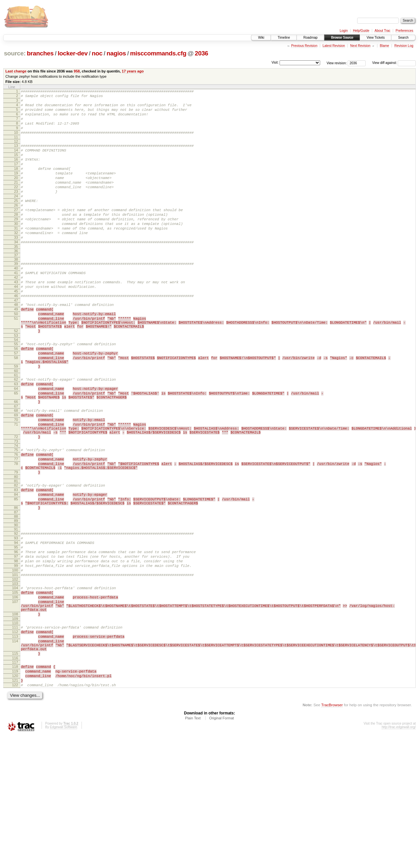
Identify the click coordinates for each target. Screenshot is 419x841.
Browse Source (342, 37)
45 (16, 328)
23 (16, 211)
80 (16, 548)
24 (16, 217)
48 (16, 344)
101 (15, 660)
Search (403, 37)
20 (16, 194)
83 (16, 562)
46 (16, 334)
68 (16, 469)
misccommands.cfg (158, 53)
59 (16, 417)
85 (16, 573)
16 (16, 172)
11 (16, 147)
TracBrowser (332, 810)
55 (16, 390)
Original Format (221, 823)
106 (15, 686)
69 (16, 474)
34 (16, 272)
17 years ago (133, 71)
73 (16, 506)
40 (16, 301)
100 (15, 655)
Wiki (261, 37)
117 (15, 763)
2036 (201, 53)
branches (40, 53)
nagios (116, 53)
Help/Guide (361, 30)
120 (15, 778)
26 (16, 228)
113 (15, 732)
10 (16, 141)
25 (16, 222)
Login (344, 30)
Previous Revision (304, 46)
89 (16, 597)
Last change (16, 71)
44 (16, 323)
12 (16, 151)
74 (16, 510)
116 (15, 758)
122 (15, 789)
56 (16, 396)
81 (16, 552)
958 (77, 71)
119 (15, 772)
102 (15, 666)
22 (16, 206)
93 (16, 616)
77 (16, 526)
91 (16, 606)
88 (16, 593)
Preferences (404, 30)
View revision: (337, 63)
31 (16, 256)
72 (16, 501)
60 (16, 423)
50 (16, 355)
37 (16, 287)
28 (16, 239)
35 (16, 278)
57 (16, 401)
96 (16, 632)
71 (16, 485)
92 (16, 610)
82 (16, 556)
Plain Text (193, 823)
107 (15, 691)
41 (16, 306)
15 (16, 167)
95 (16, 627)
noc (97, 53)
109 (15, 712)
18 (16, 183)
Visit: (275, 62)
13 (16, 155)
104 (15, 674)
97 (16, 638)
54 (16, 386)
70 (16, 480)
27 (16, 233)
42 (16, 312)
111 (15, 721)
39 (16, 295)
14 (16, 161)
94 (16, 621)
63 (16, 437)
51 (16, 361)
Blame (384, 46)
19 (16, 189)
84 (16, 567)
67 (16, 464)
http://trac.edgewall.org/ (399, 832)
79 (16, 542)
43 (16, 317)
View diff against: (394, 63)
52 (16, 376)
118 (15, 767)
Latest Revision (333, 46)
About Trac (382, 30)
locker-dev (73, 53)
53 (16, 382)
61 (16, 427)
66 (16, 459)
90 (16, 602)
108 (15, 707)
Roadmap (310, 37)
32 (16, 261)
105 (15, 680)
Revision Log (403, 46)
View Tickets (376, 37)
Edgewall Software (63, 832)
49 (16, 349)
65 (16, 448)
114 (15, 737)
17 (16, 178)
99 (16, 649)
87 (16, 589)
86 (16, 583)
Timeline (284, 37)
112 (15, 726)
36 (16, 282)
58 (16, 407)
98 (16, 644)
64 (16, 443)
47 (16, 340)
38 (16, 291)
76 (16, 520)
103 (15, 670)
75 (16, 515)
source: (15, 53)
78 (16, 531)
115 (15, 753)
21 (16, 200)
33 (16, 267)
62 (16, 431)
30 (16, 250)
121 (15, 784)
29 (16, 245)
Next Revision (360, 46)
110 (15, 716)
